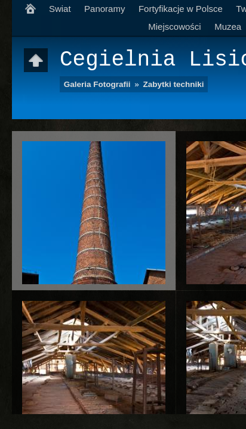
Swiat (60, 9)
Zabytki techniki (173, 84)
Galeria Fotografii (97, 84)
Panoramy (104, 9)
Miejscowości (174, 26)
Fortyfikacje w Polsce (181, 9)
